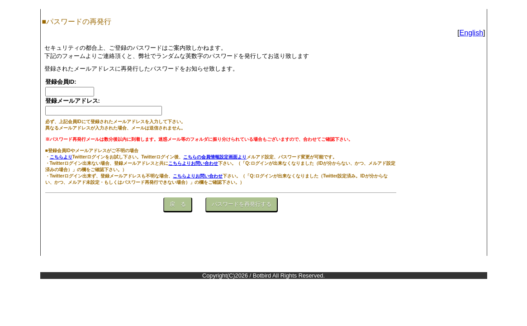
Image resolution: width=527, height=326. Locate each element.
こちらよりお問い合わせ (193, 163)
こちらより (61, 156)
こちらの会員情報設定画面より (215, 156)
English (471, 33)
